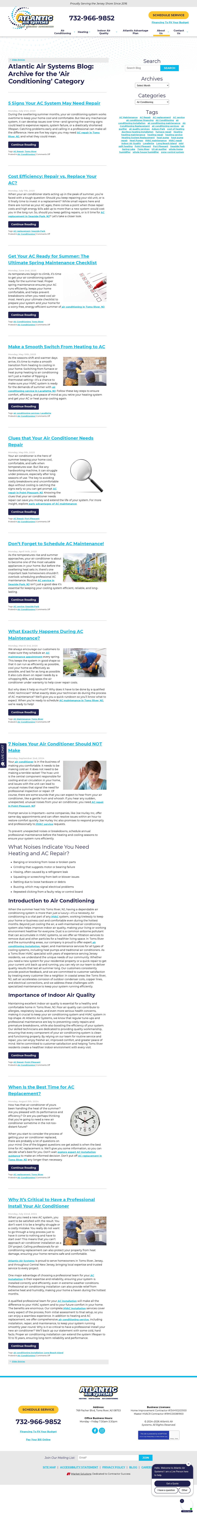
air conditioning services (26, 435)
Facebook (95, 1461)
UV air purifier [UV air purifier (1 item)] (159, 148)
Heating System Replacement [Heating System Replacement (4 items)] (138, 137)
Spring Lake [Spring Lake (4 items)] (128, 148)
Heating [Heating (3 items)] (178, 131)
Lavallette (45, 435)
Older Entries (18, 59)
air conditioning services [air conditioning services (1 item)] (165, 125)
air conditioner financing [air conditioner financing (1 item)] (140, 119)
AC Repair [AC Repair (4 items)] (145, 117)
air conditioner (24, 788)
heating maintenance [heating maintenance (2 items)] (133, 134)
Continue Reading (23, 151)
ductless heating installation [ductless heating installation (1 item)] (137, 131)
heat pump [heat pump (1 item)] (163, 137)
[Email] (109, 1488)
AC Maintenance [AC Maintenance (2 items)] (128, 117)
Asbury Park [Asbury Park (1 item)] (158, 128)
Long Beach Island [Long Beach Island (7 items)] (166, 143)
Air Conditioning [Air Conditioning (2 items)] (165, 119)
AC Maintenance (21, 745)
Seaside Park (38, 237)
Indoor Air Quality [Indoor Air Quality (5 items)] (131, 143)
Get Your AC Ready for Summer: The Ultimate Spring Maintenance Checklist (57, 268)
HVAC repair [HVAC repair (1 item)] (175, 140)
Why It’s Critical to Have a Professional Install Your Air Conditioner (45, 1231)
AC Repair (18, 158)
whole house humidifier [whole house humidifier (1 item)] (146, 151)
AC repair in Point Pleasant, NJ (36, 831)
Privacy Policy (150, 1467)
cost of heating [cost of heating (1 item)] (175, 128)
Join (145, 1488)
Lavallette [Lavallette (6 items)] (148, 143)
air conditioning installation (28, 1383)
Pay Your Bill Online (38, 1470)
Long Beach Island (53, 1383)
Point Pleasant (32, 1088)
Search (169, 67)
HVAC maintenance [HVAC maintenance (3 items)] (156, 140)
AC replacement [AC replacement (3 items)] (162, 117)
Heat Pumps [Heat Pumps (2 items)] (136, 140)
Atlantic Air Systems (22, 1292)
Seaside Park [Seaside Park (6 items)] (177, 145)
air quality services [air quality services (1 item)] (139, 128)
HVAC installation (75, 1339)
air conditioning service (74, 1350)
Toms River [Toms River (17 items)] (143, 148)
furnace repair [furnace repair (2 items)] (163, 131)
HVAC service (44, 849)
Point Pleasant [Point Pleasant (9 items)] (143, 145)
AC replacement (21, 237)
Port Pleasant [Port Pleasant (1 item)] (160, 145)
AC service (18, 633)
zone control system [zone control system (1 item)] (172, 151)
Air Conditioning (26, 160)
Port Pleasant (32, 540)
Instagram (102, 1461)
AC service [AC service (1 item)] (179, 117)
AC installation (67, 1332)
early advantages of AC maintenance (54, 525)
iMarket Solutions (81, 1503)
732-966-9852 (98, 18)
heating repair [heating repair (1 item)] (155, 134)
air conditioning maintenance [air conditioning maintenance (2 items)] (164, 122)
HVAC (55, 943)
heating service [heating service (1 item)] (174, 134)
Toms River (31, 158)
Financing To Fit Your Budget (169, 22)
